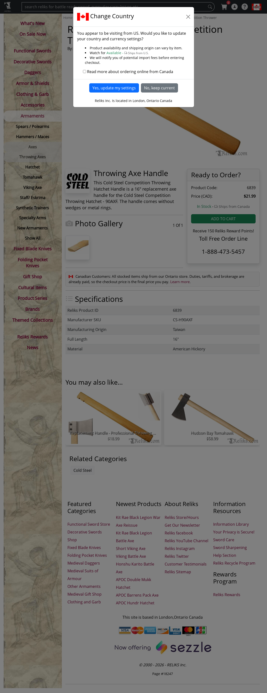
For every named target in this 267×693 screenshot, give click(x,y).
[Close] (188, 17)
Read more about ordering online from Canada (130, 71)
